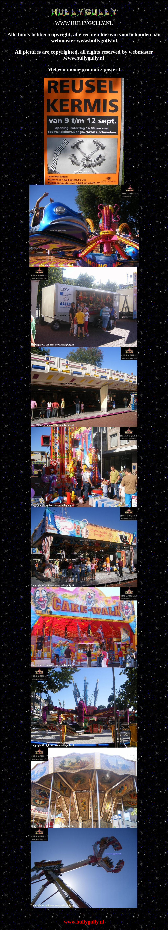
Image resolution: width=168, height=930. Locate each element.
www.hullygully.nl (84, 922)
